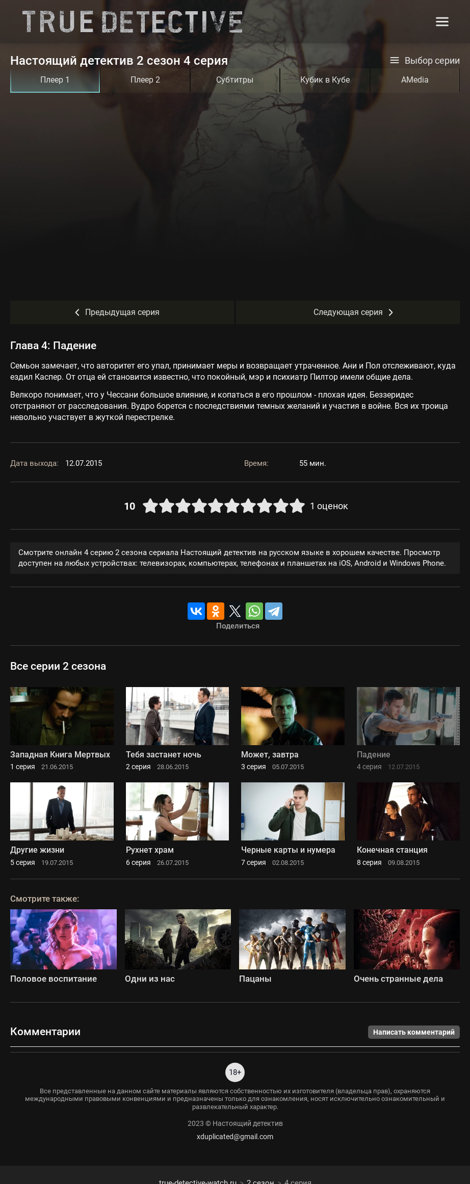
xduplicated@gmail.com (235, 1136)
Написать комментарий (414, 1032)
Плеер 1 (55, 80)
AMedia (415, 80)
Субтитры (234, 80)
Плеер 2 (145, 80)
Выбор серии (424, 60)
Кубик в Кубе (325, 80)
